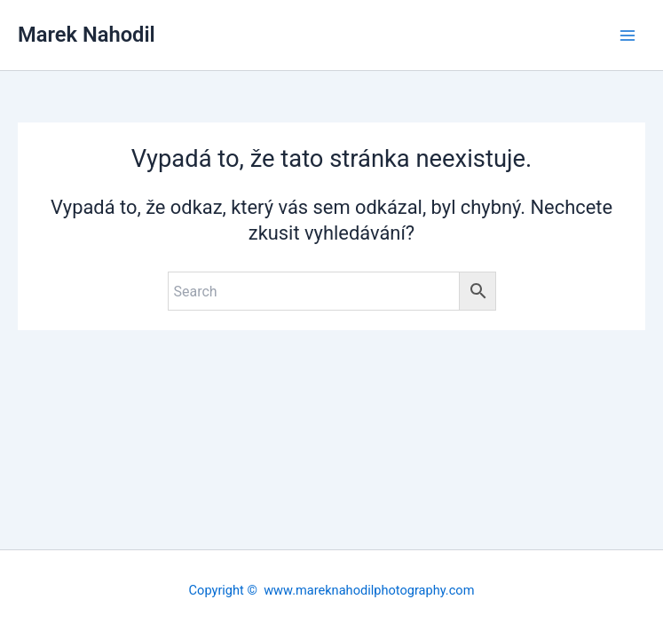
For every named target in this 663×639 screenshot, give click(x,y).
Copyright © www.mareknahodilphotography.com (332, 590)
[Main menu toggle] (627, 34)
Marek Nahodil (86, 34)
